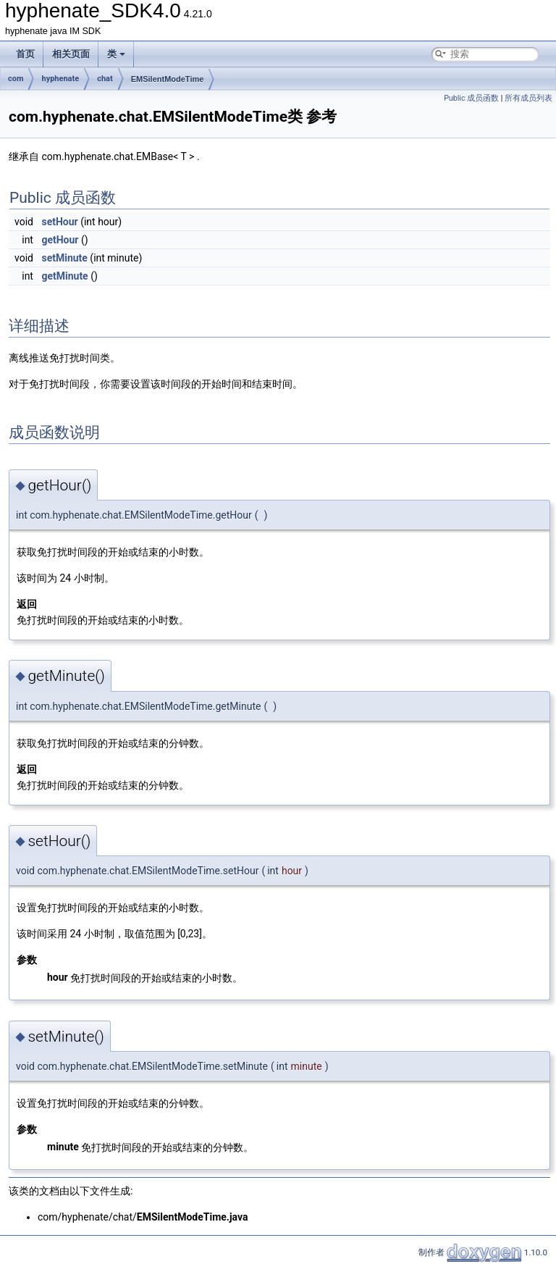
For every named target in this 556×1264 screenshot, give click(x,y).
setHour (59, 221)
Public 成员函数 (471, 98)
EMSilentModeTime (167, 79)
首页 (25, 54)
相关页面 (71, 54)
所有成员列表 (528, 98)
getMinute (64, 276)
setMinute (64, 258)
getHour (59, 240)
